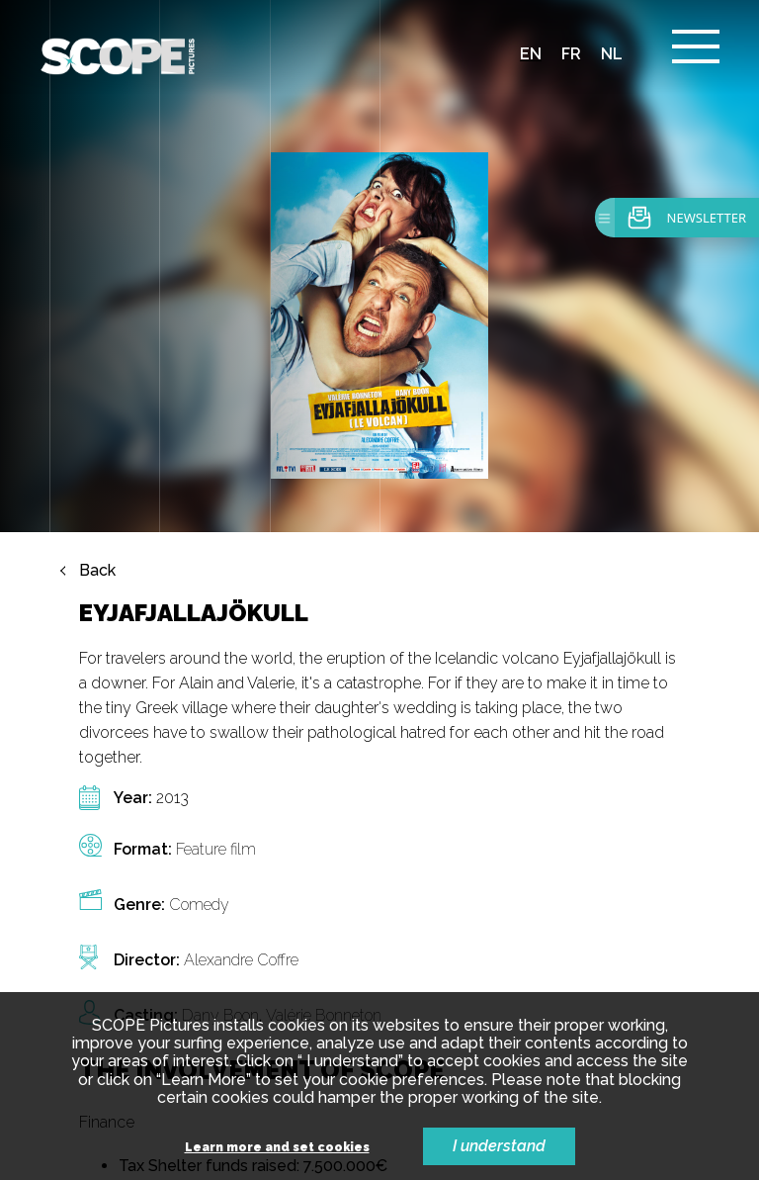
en (531, 54)
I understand (499, 1145)
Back (97, 571)
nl (612, 54)
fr (571, 54)
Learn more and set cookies (277, 1147)
